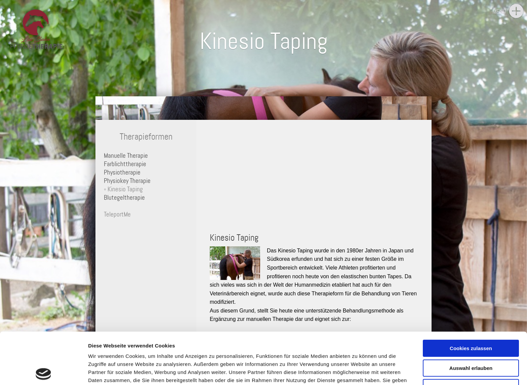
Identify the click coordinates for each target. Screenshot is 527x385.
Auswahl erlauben (470, 316)
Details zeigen (357, 372)
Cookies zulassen (471, 297)
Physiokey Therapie (127, 181)
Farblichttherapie (125, 164)
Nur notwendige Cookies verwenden (470, 339)
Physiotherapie (122, 172)
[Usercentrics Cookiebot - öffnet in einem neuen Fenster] (43, 372)
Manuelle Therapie (126, 155)
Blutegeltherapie (124, 197)
